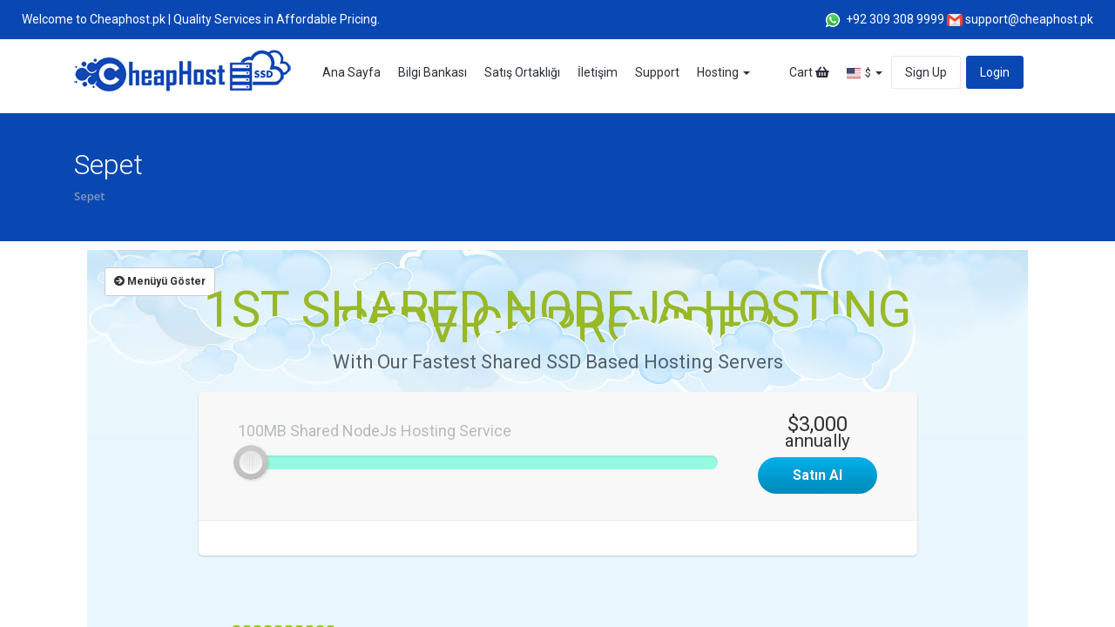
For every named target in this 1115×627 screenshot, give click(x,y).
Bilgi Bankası (432, 72)
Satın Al (817, 475)
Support (657, 72)
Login (995, 72)
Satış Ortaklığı (522, 72)
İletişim (598, 72)
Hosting (723, 72)
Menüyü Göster (160, 281)
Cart (809, 72)
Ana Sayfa (351, 72)
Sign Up (926, 72)
